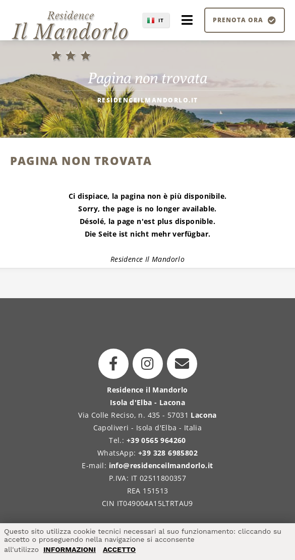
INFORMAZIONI (69, 549)
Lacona (203, 415)
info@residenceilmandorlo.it (161, 465)
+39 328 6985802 (168, 453)
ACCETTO (119, 549)
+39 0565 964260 (156, 440)
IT (161, 20)
